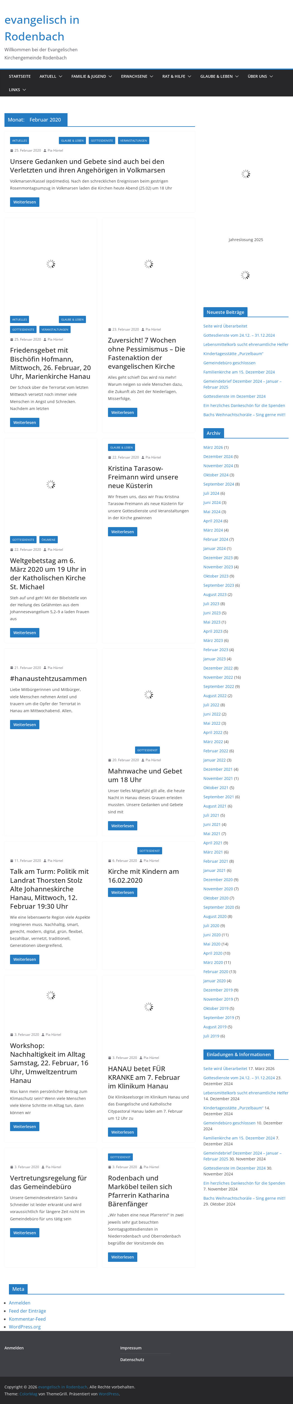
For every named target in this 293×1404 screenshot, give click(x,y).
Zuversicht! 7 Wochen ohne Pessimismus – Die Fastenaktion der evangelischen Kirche (146, 353)
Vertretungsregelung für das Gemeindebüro (48, 1182)
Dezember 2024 (218, 456)
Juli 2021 (211, 815)
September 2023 (218, 585)
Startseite (20, 76)
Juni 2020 (212, 934)
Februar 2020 (215, 971)
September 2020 (218, 907)
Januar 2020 (214, 980)
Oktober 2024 (216, 474)
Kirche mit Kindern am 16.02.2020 (143, 875)
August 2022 (215, 695)
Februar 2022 (215, 750)
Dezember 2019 (218, 990)
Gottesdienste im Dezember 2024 (234, 396)
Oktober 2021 (216, 787)
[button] (59, 76)
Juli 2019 (211, 1036)
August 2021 (215, 806)
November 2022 (218, 677)
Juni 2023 (212, 612)
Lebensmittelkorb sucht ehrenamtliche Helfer (246, 344)
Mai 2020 (211, 944)
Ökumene (49, 540)
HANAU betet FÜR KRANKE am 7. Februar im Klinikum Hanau (144, 1077)
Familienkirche (121, 851)
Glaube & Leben (216, 76)
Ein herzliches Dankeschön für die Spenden (244, 405)
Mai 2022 (211, 723)
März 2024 (213, 530)
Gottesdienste (102, 140)
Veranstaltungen (133, 140)
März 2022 (213, 741)
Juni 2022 (212, 714)
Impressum (130, 1347)
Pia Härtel (55, 150)
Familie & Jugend (88, 76)
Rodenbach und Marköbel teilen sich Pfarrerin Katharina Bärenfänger (140, 1191)
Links (14, 89)
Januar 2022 (214, 760)
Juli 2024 (211, 493)
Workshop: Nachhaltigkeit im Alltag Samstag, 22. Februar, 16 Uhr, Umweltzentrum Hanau (49, 1063)
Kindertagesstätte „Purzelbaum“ (233, 353)
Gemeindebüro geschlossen (229, 362)
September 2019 (218, 1017)
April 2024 (212, 520)
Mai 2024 (211, 511)
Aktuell (48, 76)
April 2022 (212, 732)
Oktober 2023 (216, 576)
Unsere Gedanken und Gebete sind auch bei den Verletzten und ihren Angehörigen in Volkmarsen (87, 165)
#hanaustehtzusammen (48, 678)
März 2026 (213, 447)
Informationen (122, 319)
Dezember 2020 (218, 879)
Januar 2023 (214, 658)
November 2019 (218, 999)
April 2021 (212, 842)
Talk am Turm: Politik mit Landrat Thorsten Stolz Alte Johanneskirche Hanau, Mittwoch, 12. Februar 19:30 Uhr (49, 889)
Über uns (257, 76)
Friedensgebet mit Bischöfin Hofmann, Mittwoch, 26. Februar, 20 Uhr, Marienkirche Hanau (50, 363)
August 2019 (215, 1026)
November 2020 (218, 888)
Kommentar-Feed (27, 1319)
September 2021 (218, 796)
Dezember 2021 (218, 769)
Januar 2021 (214, 870)
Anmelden (19, 1303)
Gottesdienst (147, 750)
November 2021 (218, 778)
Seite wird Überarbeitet (225, 326)
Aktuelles (19, 140)
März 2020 (213, 962)
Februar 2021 (215, 861)
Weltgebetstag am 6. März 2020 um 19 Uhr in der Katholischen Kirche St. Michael (48, 573)
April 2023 (212, 631)
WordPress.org (25, 1327)
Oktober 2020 (216, 898)
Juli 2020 (211, 925)
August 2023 (215, 594)
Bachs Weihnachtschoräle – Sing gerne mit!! (244, 414)
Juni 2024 (212, 502)
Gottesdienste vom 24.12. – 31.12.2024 (239, 335)
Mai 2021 (211, 833)
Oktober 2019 (216, 1008)
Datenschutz (132, 1359)
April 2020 (212, 953)
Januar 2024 (214, 548)
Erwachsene (134, 76)
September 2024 (218, 484)
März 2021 (213, 852)
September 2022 (218, 686)
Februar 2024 (215, 539)
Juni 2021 (212, 824)
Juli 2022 (211, 704)
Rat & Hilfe (173, 76)
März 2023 (213, 640)
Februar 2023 (215, 649)
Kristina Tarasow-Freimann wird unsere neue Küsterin (143, 477)
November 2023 (218, 566)
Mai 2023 (211, 622)
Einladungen (44, 140)
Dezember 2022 (218, 668)
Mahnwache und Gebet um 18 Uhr (145, 775)
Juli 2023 (211, 603)
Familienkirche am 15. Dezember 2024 (239, 372)
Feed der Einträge (27, 1311)
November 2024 (218, 465)
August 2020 (215, 916)
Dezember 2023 (218, 557)
